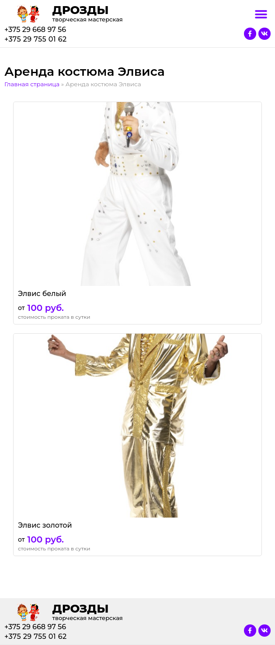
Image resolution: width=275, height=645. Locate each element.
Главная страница (31, 84)
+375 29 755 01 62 (35, 39)
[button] (261, 14)
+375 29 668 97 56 (35, 29)
